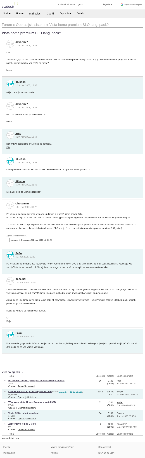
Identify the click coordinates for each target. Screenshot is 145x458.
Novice (7, 13)
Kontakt (54, 453)
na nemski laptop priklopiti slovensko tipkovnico (36, 380)
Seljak (120, 391)
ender (120, 402)
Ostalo (80, 13)
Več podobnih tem (11, 438)
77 (74, 391)
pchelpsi (20, 279)
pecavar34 (122, 424)
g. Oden (12, 416)
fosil (119, 381)
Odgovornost (104, 447)
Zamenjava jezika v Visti (22, 423)
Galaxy (120, 413)
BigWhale (12, 394)
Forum (19, 13)
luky (18, 133)
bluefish (20, 81)
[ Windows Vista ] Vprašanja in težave (30, 391)
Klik (8, 147)
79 (80, 391)
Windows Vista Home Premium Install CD (32, 402)
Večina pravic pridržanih (62, 447)
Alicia (10, 383)
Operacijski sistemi (27, 397)
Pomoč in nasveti (26, 386)
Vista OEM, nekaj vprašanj (23, 413)
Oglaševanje (9, 453)
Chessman (22, 203)
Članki (50, 13)
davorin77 (21, 42)
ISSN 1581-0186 (106, 453)
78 (77, 391)
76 (71, 391)
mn (9, 427)
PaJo (18, 253)
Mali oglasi (35, 13)
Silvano (20, 181)
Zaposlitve (65, 13)
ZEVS (11, 405)
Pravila (6, 447)
